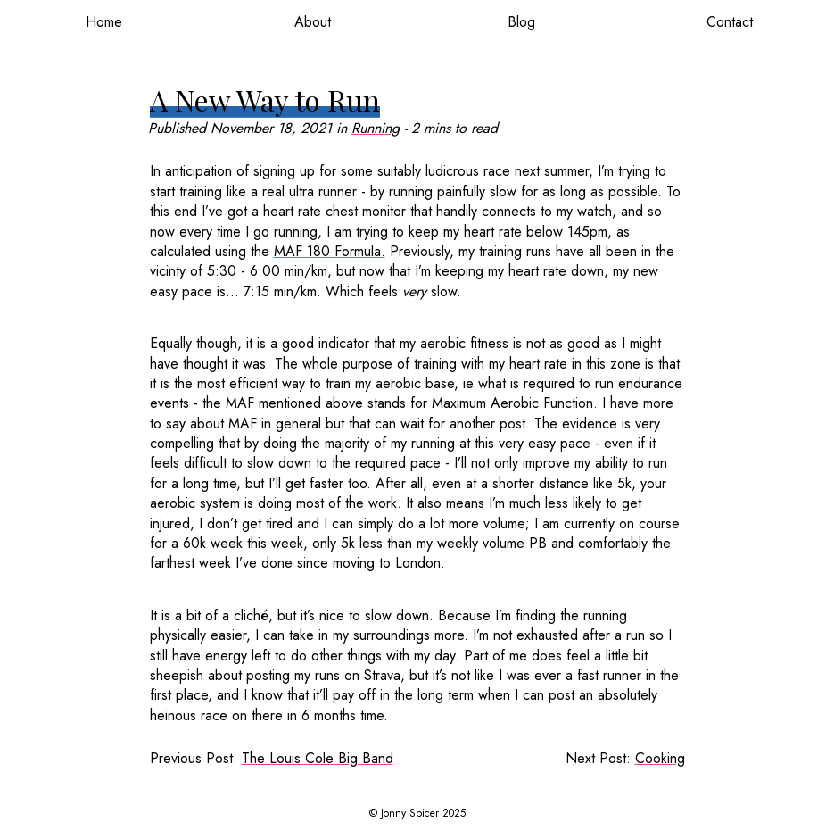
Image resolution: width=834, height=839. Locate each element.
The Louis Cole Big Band (317, 758)
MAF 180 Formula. (329, 251)
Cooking (660, 758)
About (312, 22)
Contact (729, 22)
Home (104, 22)
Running (375, 128)
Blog (521, 22)
